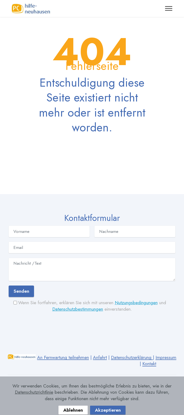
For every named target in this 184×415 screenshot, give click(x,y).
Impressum (165, 357)
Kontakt (149, 363)
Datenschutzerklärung (132, 357)
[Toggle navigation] (168, 8)
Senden (21, 291)
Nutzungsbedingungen (136, 302)
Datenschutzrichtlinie (34, 400)
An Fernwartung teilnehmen (63, 357)
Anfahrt (100, 357)
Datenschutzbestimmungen (77, 309)
